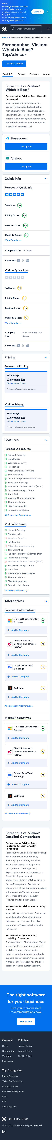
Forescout (19, 138)
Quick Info (7, 74)
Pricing (21, 74)
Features (34, 74)
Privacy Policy (25, 1045)
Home (5, 1045)
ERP (4, 1101)
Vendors (6, 1056)
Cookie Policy (25, 1056)
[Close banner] (47, 11)
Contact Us (8, 1051)
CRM (4, 1096)
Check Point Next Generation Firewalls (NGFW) (25, 644)
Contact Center (10, 1086)
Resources (7, 1061)
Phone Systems (10, 1076)
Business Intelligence (13, 1091)
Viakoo (16, 158)
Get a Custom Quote (16, 383)
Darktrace (19, 688)
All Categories (9, 1106)
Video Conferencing (12, 1081)
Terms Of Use (25, 1051)
